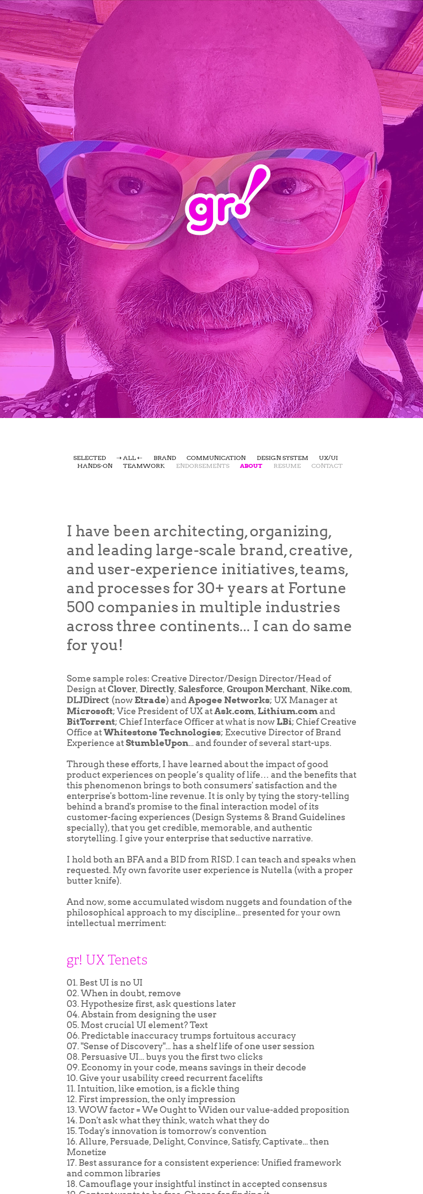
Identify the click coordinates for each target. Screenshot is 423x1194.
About (251, 466)
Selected (89, 457)
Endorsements (202, 465)
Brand (164, 457)
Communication (216, 457)
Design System (282, 457)
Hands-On (94, 465)
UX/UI (328, 457)
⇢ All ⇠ (129, 457)
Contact (327, 465)
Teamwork (144, 465)
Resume (287, 465)
